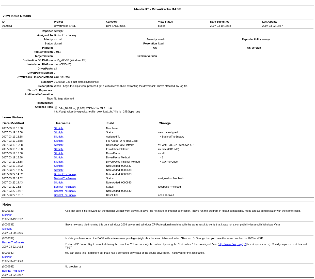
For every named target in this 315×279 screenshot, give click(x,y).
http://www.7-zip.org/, (231, 244)
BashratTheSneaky (65, 174)
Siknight (58, 128)
